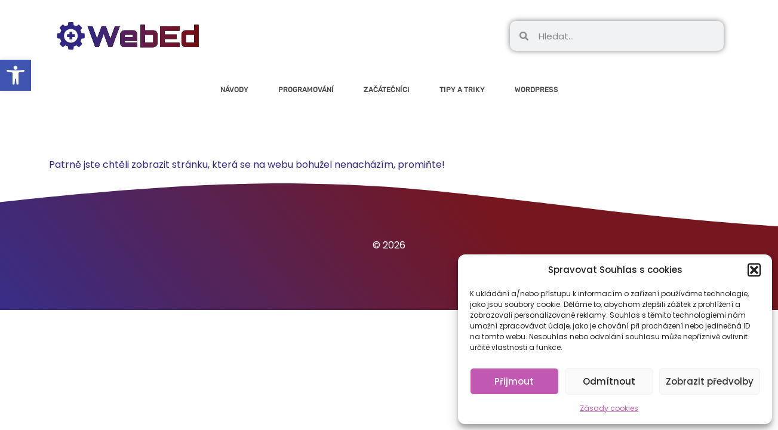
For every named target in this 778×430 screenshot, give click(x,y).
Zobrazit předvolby (710, 381)
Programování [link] (306, 89)
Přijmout (514, 381)
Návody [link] (234, 89)
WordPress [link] (536, 89)
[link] (15, 75)
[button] (754, 270)
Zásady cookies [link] (609, 408)
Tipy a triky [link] (462, 89)
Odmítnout (609, 381)
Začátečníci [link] (387, 89)
